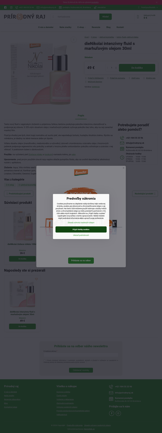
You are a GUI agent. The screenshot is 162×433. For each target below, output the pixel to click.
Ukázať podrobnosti (81, 235)
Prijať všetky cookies (81, 229)
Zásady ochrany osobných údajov (81, 223)
